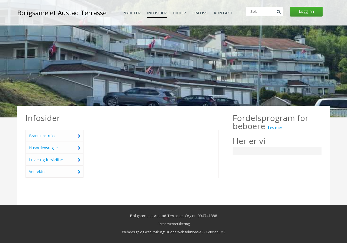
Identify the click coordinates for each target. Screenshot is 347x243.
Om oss (199, 13)
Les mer (275, 127)
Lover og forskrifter (55, 159)
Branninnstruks (55, 135)
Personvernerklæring (174, 224)
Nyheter (132, 13)
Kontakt (223, 13)
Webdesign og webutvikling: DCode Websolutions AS (162, 232)
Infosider (157, 13)
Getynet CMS (215, 232)
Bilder (179, 13)
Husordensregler (55, 147)
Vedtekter (55, 171)
